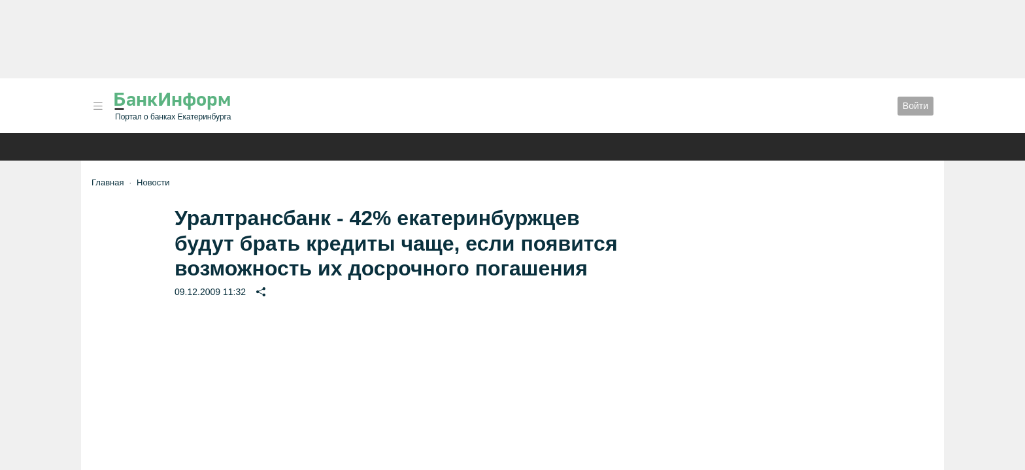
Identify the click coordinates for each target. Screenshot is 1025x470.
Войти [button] (915, 106)
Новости (153, 182)
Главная (108, 182)
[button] (98, 106)
